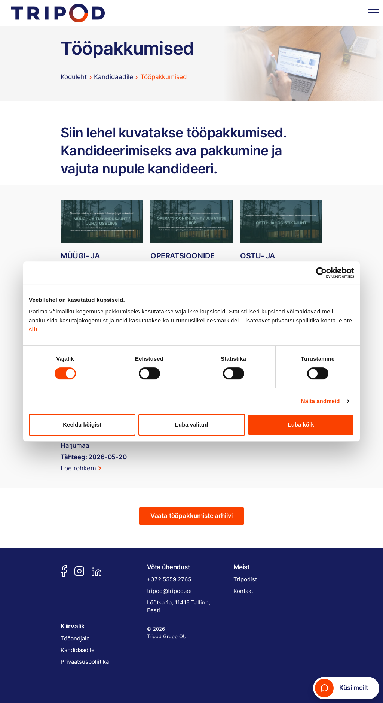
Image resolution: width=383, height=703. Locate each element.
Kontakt (243, 590)
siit (33, 329)
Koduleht (74, 77)
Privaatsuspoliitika (85, 661)
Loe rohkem (78, 468)
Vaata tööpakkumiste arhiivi (191, 515)
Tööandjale (75, 638)
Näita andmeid (320, 401)
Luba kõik (301, 424)
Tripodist (245, 579)
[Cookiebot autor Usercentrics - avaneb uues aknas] (321, 272)
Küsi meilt (341, 688)
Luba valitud (191, 424)
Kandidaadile (113, 77)
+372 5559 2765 (169, 579)
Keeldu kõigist (82, 424)
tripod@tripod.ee (169, 590)
